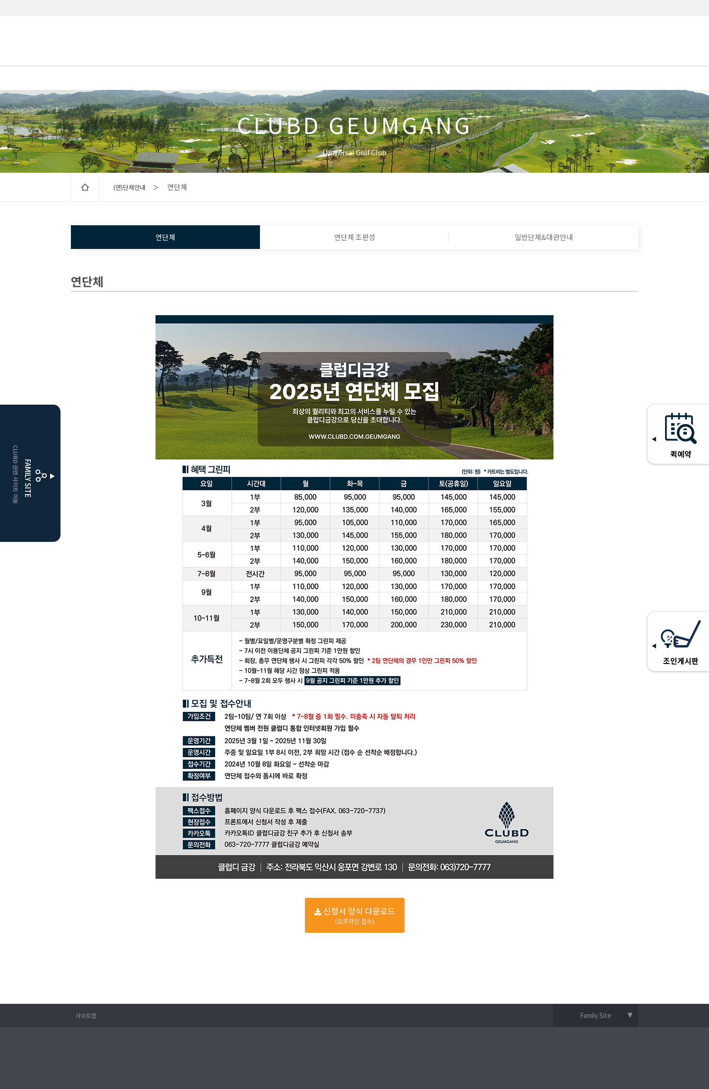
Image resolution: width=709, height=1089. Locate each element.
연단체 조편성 (354, 237)
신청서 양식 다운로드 (354, 915)
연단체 (165, 237)
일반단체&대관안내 (544, 237)
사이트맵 (86, 1015)
